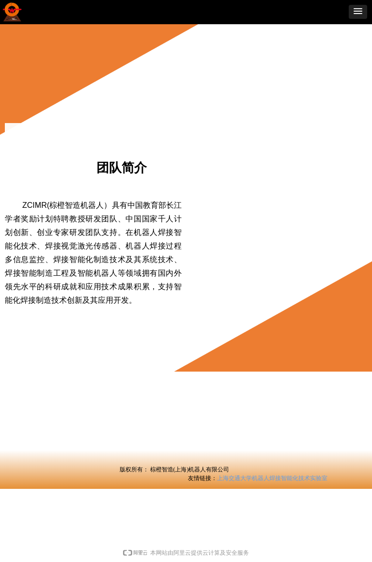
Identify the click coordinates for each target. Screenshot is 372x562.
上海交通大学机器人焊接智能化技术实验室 (272, 478)
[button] (358, 12)
